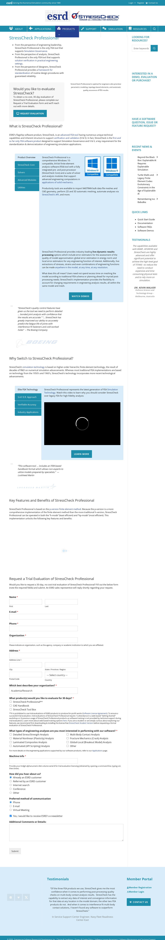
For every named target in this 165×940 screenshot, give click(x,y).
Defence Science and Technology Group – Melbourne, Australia (144, 293)
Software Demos (146, 230)
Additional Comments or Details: (27, 821)
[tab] (27, 157)
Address (14, 650)
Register (140, 3)
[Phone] (43, 628)
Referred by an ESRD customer (29, 781)
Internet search (21, 785)
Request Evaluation (30, 113)
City (11, 669)
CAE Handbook (21, 705)
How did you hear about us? (25, 774)
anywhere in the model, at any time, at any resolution (81, 267)
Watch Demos (80, 296)
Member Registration (139, 887)
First (11, 606)
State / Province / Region (55, 669)
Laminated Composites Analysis (30, 742)
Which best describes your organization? (33, 685)
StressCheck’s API (50, 194)
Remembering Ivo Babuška (146, 200)
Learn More (81, 454)
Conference (19, 789)
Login (132, 3)
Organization (17, 635)
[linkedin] (10, 897)
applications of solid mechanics (57, 182)
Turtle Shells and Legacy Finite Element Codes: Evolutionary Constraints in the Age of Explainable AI (146, 184)
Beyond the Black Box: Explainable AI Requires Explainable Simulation (147, 163)
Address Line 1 (15, 660)
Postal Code (14, 679)
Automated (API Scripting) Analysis (31, 746)
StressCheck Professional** (28, 701)
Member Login (135, 892)
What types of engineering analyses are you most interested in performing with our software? (63, 730)
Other (73, 746)
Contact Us (152, 3)
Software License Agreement (95, 713)
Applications (97, 750)
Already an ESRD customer (27, 777)
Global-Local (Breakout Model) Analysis (91, 742)
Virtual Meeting (21, 810)
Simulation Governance (35, 51)
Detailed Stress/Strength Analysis (31, 734)
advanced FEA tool (69, 134)
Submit (15, 851)
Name (13, 597)
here (65, 720)
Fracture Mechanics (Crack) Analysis (89, 738)
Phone (13, 623)
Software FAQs (145, 226)
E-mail (13, 611)
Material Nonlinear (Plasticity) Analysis (33, 738)
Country (48, 680)
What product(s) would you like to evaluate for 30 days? (41, 698)
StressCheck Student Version (81, 723)
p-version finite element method (65, 509)
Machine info (17, 756)
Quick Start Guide (146, 219)
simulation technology (34, 367)
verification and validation (66, 137)
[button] (154, 48)
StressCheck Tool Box (24, 709)
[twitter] (26, 897)
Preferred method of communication (30, 798)
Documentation (145, 223)
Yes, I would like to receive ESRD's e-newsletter (38, 816)
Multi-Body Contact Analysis (85, 734)
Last (46, 606)
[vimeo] (18, 897)
